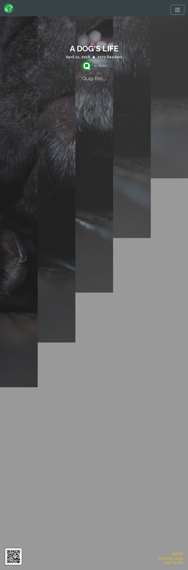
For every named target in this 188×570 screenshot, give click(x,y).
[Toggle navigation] (177, 10)
